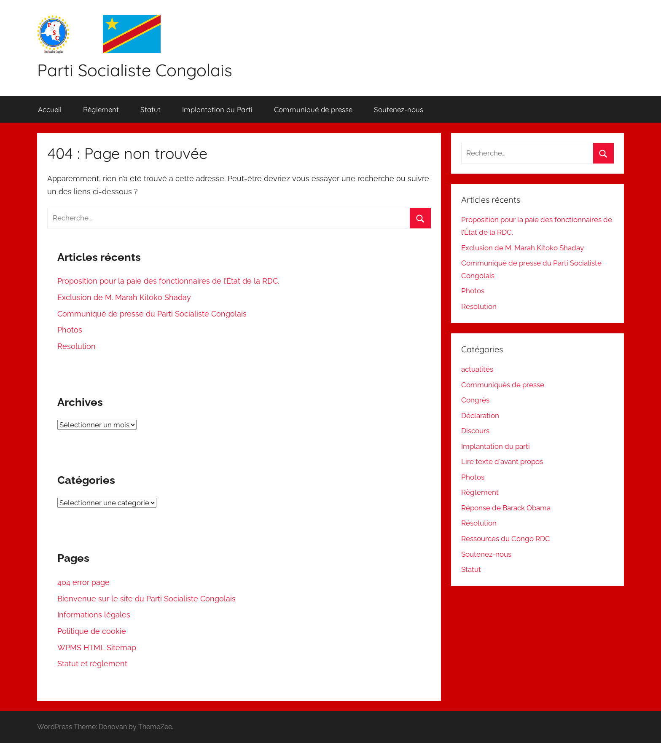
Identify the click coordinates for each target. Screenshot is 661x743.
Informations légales (93, 614)
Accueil (50, 109)
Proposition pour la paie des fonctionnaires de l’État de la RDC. (168, 280)
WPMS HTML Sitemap (96, 647)
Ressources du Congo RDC (505, 538)
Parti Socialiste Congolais (134, 69)
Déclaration (480, 415)
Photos (69, 329)
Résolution (479, 523)
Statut (150, 109)
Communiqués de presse (502, 385)
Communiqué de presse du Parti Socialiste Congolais (152, 313)
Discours (475, 430)
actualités (477, 369)
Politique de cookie (91, 631)
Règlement (101, 109)
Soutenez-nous (398, 109)
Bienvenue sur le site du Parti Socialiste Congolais (146, 598)
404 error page (83, 582)
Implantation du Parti (217, 109)
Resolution (76, 346)
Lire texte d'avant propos (502, 461)
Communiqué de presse (313, 109)
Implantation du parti (495, 446)
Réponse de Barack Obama (506, 508)
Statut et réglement (92, 663)
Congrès (475, 400)
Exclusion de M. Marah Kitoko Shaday (124, 297)
